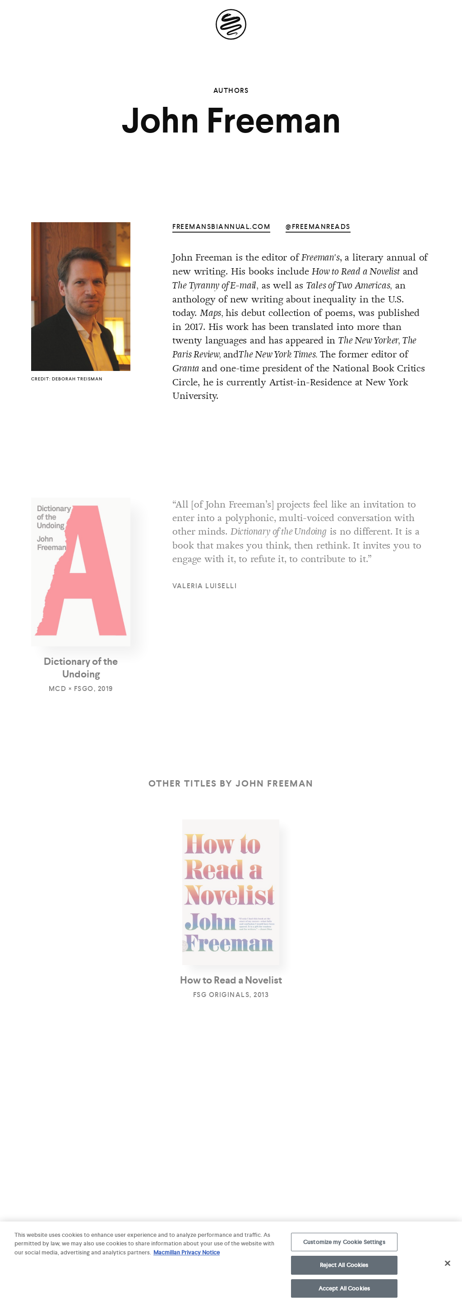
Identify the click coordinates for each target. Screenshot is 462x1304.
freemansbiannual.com (221, 226)
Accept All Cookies (344, 1292)
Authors (231, 90)
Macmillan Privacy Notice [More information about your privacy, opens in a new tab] (186, 1256)
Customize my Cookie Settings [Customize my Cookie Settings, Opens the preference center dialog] (344, 1246)
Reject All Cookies (344, 1269)
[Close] (447, 1267)
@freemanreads (318, 226)
